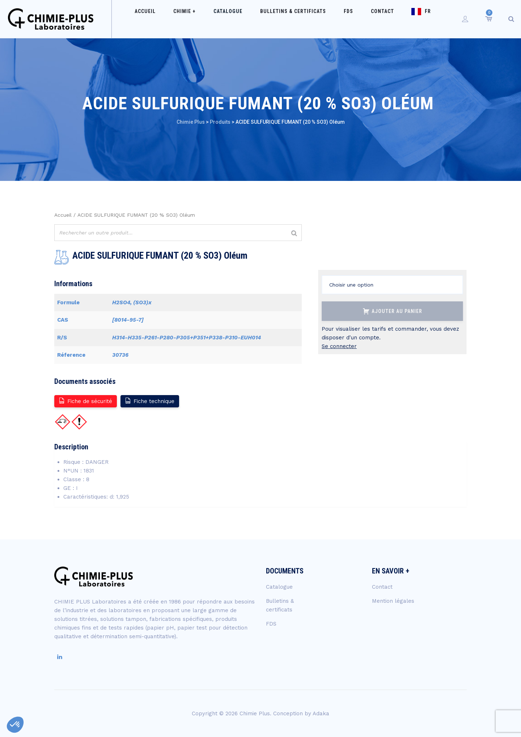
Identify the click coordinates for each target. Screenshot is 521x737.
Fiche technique (149, 400)
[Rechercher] (294, 233)
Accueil (170, 19)
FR (410, 19)
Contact (372, 19)
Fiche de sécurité (85, 400)
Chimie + (203, 19)
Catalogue (239, 19)
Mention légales (393, 601)
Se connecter (339, 346)
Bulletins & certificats (297, 19)
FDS (345, 19)
